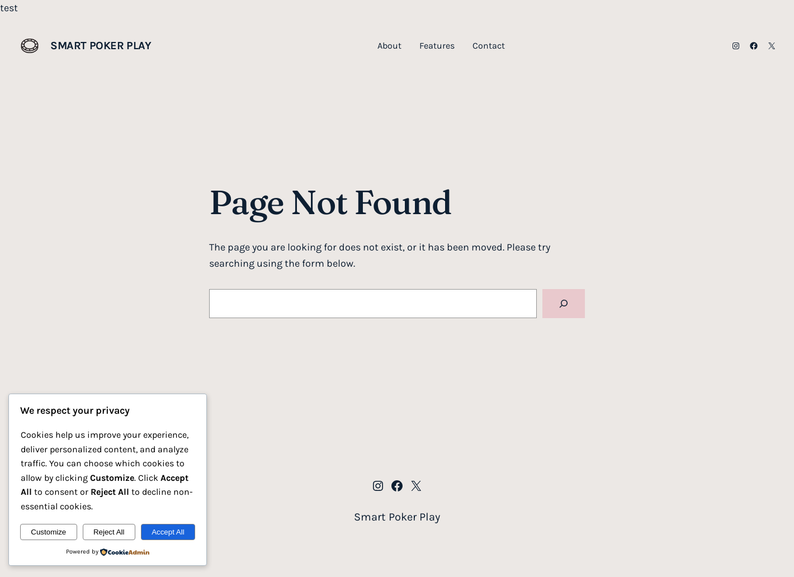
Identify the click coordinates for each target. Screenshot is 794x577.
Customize (48, 532)
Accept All (168, 532)
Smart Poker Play (101, 45)
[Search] (563, 303)
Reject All (109, 532)
